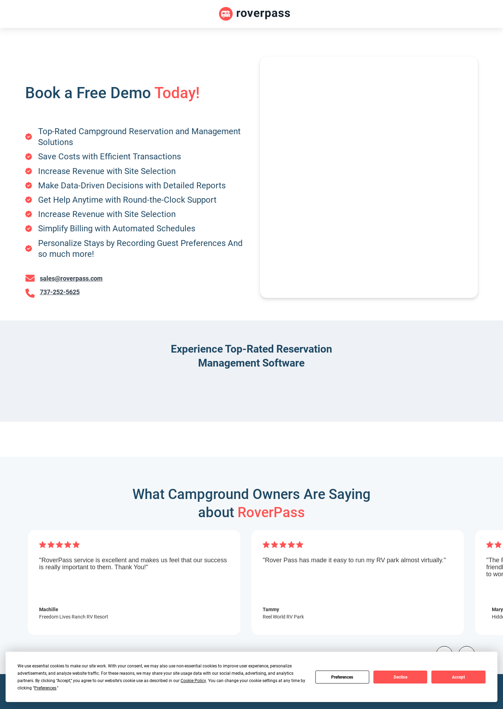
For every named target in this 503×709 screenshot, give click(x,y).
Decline (400, 677)
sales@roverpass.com (71, 278)
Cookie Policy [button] (193, 680)
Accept (458, 677)
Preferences (342, 677)
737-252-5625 (60, 292)
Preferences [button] (45, 687)
